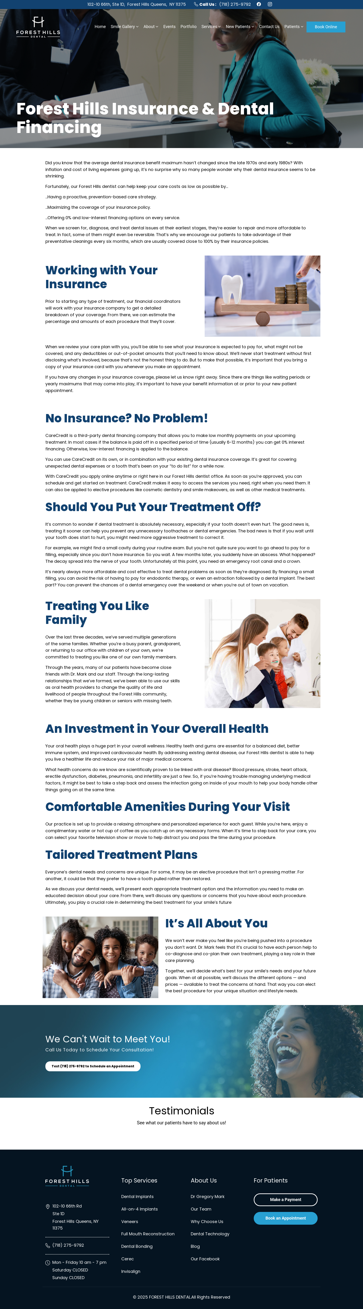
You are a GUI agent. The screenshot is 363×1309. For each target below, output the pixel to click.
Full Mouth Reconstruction (148, 1234)
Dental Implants (137, 1196)
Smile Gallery (123, 26)
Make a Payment (285, 1199)
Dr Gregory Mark (208, 1196)
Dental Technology (210, 1234)
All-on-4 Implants (139, 1209)
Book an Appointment (286, 1218)
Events (169, 26)
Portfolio (189, 26)
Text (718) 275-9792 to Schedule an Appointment (96, 1066)
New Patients (238, 26)
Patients (292, 26)
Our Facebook (205, 1259)
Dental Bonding (137, 1246)
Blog (195, 1246)
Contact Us (269, 26)
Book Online (326, 26)
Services (209, 26)
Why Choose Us (207, 1221)
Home (100, 26)
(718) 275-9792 (222, 4)
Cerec (127, 1259)
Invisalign (130, 1271)
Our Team (201, 1209)
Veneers (129, 1221)
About (149, 26)
